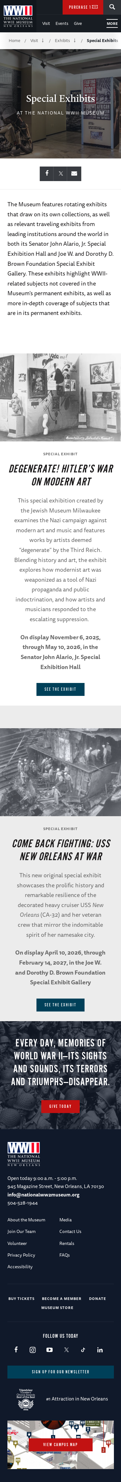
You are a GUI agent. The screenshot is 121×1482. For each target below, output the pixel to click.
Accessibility (20, 1266)
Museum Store (57, 1307)
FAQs (64, 1255)
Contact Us (70, 1231)
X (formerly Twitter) (66, 1350)
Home (14, 40)
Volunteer (17, 1243)
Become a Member (62, 1298)
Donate (97, 1298)
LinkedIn (100, 1350)
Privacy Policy (21, 1255)
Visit (46, 23)
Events (61, 23)
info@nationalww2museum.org (43, 1194)
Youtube (49, 1350)
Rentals (66, 1243)
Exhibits (62, 40)
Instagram (32, 1350)
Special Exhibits (102, 40)
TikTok (83, 1350)
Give (78, 23)
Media (65, 1219)
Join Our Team (21, 1231)
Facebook (16, 1350)
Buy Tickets (21, 1298)
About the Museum (26, 1219)
